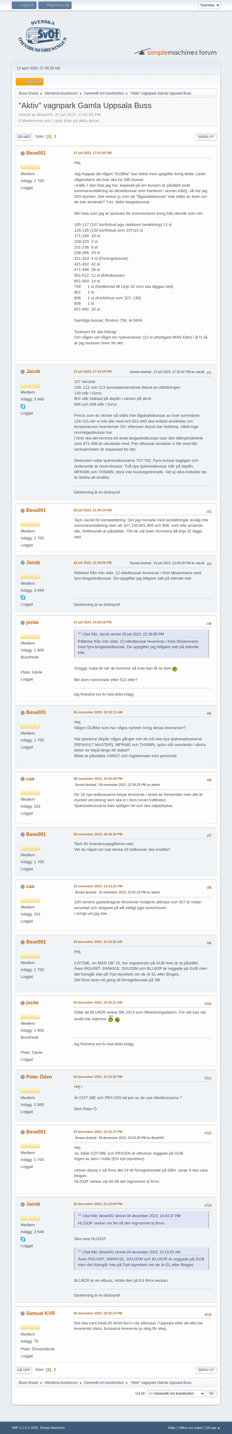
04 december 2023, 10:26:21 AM (97, 1002)
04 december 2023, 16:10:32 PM (97, 1077)
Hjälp (172, 1427)
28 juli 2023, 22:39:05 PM (92, 562)
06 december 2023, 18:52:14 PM (97, 1313)
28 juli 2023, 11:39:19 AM (92, 510)
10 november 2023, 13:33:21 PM (97, 886)
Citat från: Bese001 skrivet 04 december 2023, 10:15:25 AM (131, 1252)
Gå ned (23, 137)
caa (30, 778)
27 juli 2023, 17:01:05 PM (92, 153)
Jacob (33, 371)
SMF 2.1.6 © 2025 (24, 1427)
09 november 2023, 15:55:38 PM (97, 778)
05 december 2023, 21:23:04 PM (97, 1204)
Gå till (140, 1393)
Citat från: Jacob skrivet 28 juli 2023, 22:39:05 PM (123, 634)
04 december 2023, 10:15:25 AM (97, 942)
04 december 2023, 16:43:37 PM (97, 1131)
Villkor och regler (191, 1427)
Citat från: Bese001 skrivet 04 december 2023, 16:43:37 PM (131, 1216)
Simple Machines (52, 1427)
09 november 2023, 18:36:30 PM (97, 834)
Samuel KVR (40, 1313)
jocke (32, 622)
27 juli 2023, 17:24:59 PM (92, 371)
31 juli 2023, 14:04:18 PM (92, 622)
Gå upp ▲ (213, 1427)
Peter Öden (39, 1076)
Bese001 (36, 153)
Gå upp (23, 1370)
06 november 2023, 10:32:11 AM (97, 712)
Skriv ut (206, 137)
